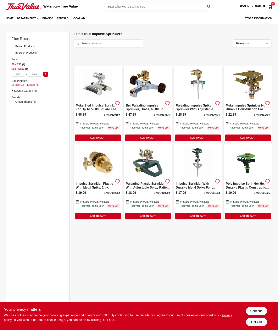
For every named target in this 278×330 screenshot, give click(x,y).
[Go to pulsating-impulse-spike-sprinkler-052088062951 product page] (198, 104)
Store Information (258, 18)
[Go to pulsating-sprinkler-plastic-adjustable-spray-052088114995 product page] (148, 182)
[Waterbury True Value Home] (23, 6)
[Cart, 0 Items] (270, 6)
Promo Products (25, 46)
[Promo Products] (13, 46)
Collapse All (18, 85)
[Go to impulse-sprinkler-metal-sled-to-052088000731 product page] (98, 104)
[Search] (209, 6)
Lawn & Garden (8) (25, 90)
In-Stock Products (26, 52)
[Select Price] (45, 74)
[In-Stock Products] (13, 52)
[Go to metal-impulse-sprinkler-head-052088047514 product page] (248, 104)
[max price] (34, 74)
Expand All (32, 85)
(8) (25, 101)
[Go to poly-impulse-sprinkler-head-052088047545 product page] (248, 182)
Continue (256, 311)
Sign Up (260, 6)
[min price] (18, 74)
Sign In (244, 6)
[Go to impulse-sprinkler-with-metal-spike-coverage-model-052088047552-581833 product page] (198, 182)
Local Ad (78, 18)
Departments (26, 18)
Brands (47, 18)
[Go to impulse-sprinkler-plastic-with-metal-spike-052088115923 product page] (98, 182)
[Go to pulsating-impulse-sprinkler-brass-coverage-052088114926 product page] (148, 104)
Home (10, 18)
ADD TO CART (98, 137)
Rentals (63, 18)
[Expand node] (13, 90)
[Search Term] (158, 6)
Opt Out (256, 322)
